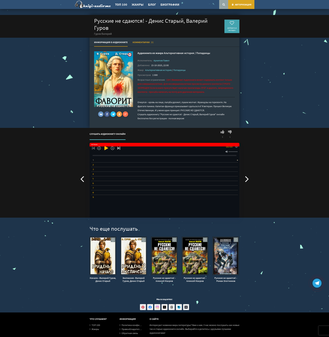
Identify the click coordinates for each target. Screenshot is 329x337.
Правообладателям (132, 329)
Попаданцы (203, 53)
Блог (152, 4)
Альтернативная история (179, 53)
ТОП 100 (121, 4)
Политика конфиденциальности (139, 325)
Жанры (138, 4)
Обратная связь (130, 333)
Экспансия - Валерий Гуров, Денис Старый (134, 279)
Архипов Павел (161, 60)
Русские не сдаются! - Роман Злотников (225, 279)
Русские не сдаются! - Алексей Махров (164, 279)
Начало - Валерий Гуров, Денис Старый (103, 279)
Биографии (169, 4)
